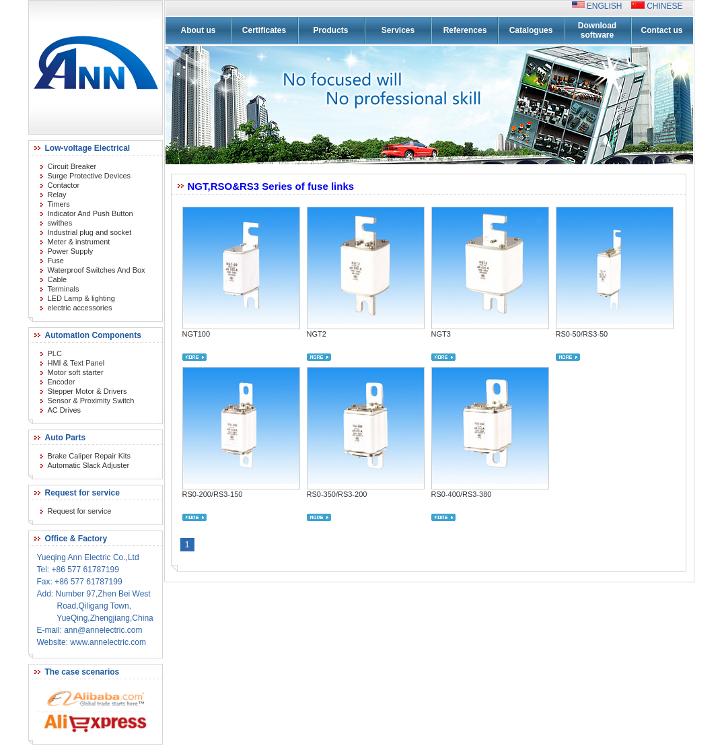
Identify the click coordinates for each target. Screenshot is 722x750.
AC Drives (64, 410)
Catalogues (531, 30)
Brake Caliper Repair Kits (89, 456)
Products (330, 30)
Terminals (63, 289)
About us (198, 30)
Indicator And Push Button (90, 213)
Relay (57, 195)
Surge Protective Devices (89, 176)
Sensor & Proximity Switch (91, 401)
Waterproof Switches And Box (96, 270)
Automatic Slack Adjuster (89, 465)
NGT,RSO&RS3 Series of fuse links (271, 186)
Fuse (56, 261)
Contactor (64, 185)
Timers (59, 204)
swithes (60, 223)
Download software (597, 30)
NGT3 (441, 334)
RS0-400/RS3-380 (461, 494)
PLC (55, 353)
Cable (57, 279)
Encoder (61, 382)
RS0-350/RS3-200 (337, 494)
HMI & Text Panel (76, 363)
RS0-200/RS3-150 (212, 494)
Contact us (661, 30)
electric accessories (80, 308)
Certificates (264, 30)
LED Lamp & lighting (81, 298)
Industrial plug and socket (90, 232)
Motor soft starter (76, 372)
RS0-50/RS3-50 (582, 334)
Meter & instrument (79, 242)
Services (398, 30)
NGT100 (196, 334)
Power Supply (71, 251)
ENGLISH (608, 6)
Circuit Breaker (72, 166)
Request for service (80, 511)
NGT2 (316, 334)
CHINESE (664, 6)
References (465, 30)
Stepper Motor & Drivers (87, 391)
